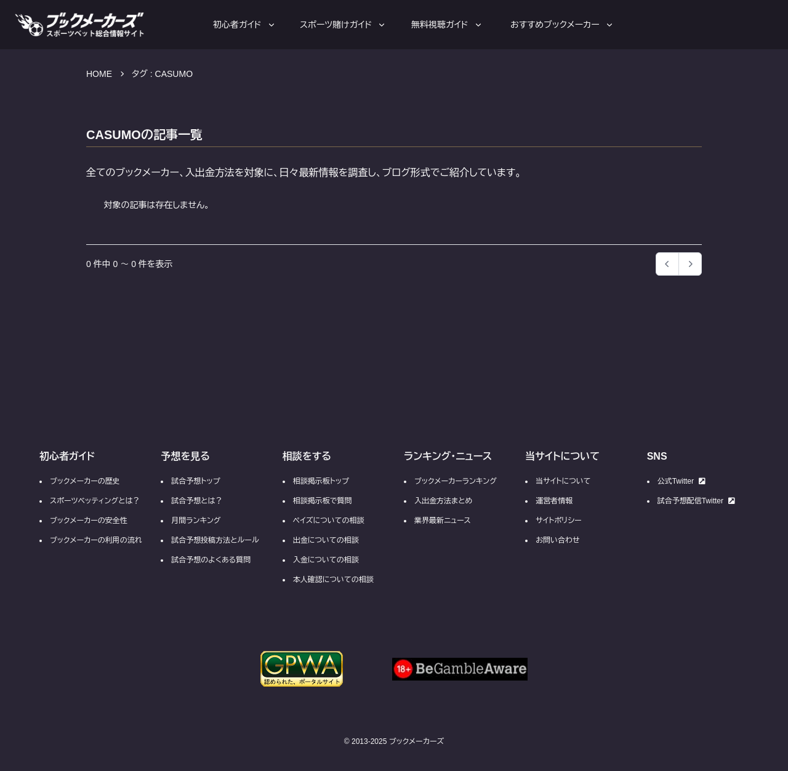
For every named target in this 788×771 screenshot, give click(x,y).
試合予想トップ (195, 481)
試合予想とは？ (196, 501)
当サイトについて (563, 481)
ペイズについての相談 (328, 520)
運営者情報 (554, 501)
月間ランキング (195, 520)
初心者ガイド (244, 25)
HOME (99, 74)
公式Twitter (681, 481)
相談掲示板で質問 (322, 501)
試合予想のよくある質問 (211, 560)
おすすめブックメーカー (562, 25)
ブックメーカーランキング (455, 481)
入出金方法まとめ (443, 501)
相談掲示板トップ (321, 481)
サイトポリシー (558, 520)
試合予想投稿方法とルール (215, 540)
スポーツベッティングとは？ (95, 501)
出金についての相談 (326, 540)
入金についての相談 (326, 560)
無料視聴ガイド (447, 25)
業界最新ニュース (442, 520)
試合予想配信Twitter (696, 501)
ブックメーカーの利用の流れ (96, 540)
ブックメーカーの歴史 (85, 481)
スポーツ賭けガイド (343, 25)
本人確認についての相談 (333, 579)
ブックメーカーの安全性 (88, 520)
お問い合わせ (557, 540)
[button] (690, 264)
